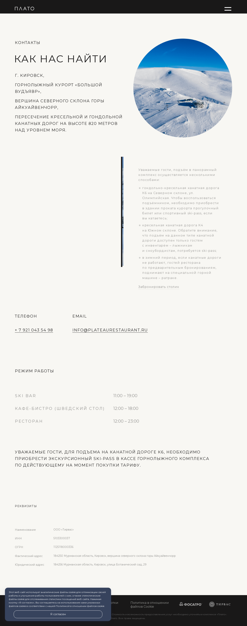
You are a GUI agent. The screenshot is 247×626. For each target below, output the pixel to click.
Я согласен (58, 614)
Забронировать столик (158, 294)
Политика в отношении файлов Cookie (149, 604)
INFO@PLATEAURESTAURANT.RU (110, 330)
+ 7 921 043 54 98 (34, 330)
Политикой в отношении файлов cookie (80, 606)
